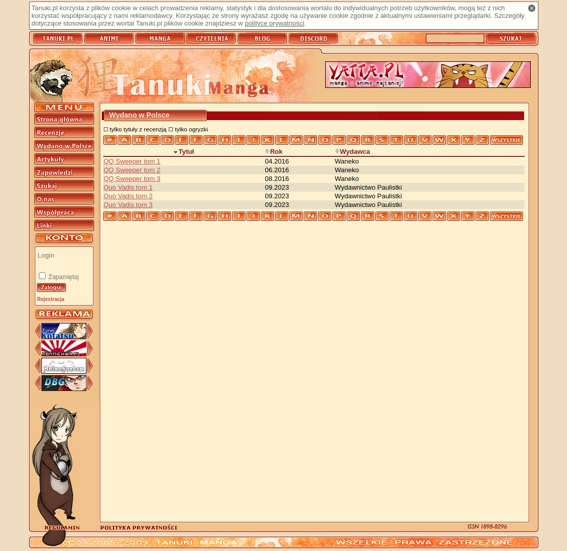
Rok (274, 151)
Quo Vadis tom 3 (128, 205)
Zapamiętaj (63, 277)
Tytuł (183, 151)
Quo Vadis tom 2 (128, 196)
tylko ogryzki (191, 129)
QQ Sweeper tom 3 (132, 178)
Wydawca (352, 151)
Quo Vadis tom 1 (128, 187)
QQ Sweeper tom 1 (132, 161)
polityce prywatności (274, 23)
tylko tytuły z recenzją (138, 129)
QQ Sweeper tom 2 (132, 170)
